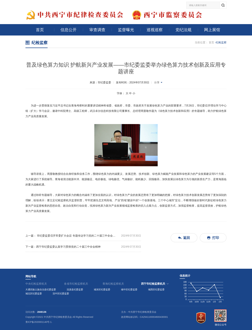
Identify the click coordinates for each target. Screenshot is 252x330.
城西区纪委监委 (156, 289)
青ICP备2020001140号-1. (38, 322)
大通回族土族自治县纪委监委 (40, 289)
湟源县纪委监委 (75, 289)
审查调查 (97, 29)
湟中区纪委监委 (61, 293)
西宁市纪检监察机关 (153, 283)
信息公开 (68, 29)
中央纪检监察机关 (36, 283)
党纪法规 (183, 29)
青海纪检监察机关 (113, 283)
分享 (157, 82)
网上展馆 (212, 29)
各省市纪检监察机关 (76, 283)
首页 (40, 29)
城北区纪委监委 (33, 293)
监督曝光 (126, 29)
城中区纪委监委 (129, 289)
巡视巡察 (155, 29)
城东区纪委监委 (102, 289)
